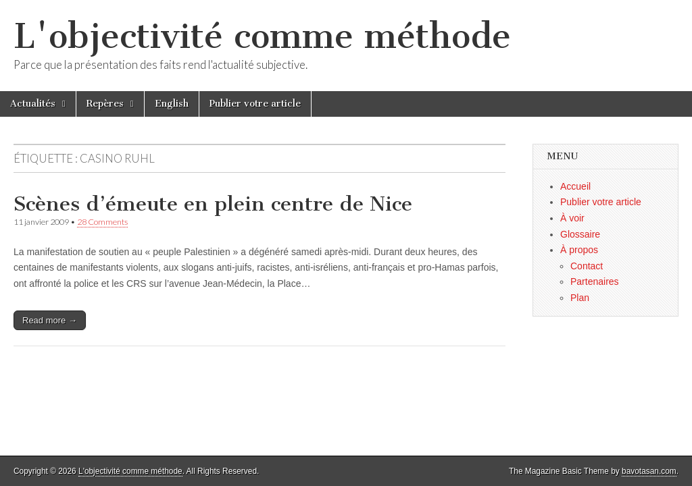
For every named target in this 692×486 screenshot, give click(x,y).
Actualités (32, 103)
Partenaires (594, 281)
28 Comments (102, 222)
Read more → (49, 320)
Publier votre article (255, 103)
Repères (105, 103)
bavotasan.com (649, 471)
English (172, 103)
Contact (586, 266)
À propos (579, 249)
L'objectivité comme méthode (262, 36)
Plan (579, 297)
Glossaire (580, 234)
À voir (572, 218)
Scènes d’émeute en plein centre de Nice (213, 204)
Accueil (575, 186)
